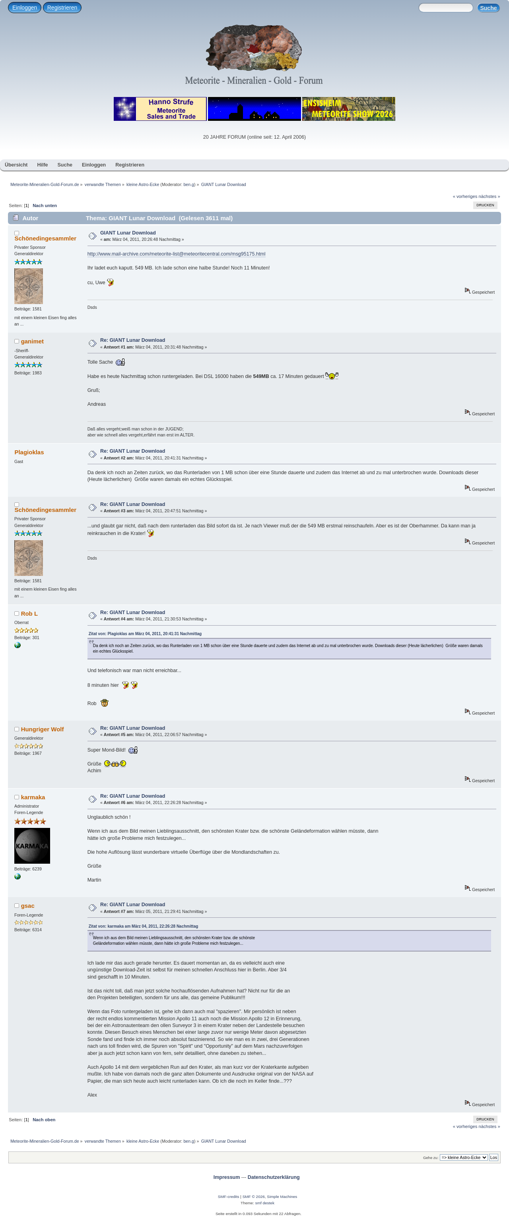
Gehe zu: (431, 1157)
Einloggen (24, 7)
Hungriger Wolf (42, 729)
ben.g (188, 184)
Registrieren (62, 7)
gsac (28, 905)
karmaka (33, 797)
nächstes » (489, 196)
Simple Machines (282, 1196)
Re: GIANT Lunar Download (132, 340)
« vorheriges (465, 196)
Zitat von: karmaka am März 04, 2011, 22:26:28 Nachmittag (143, 926)
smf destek (264, 1203)
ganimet (32, 341)
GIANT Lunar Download (128, 233)
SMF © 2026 (254, 1196)
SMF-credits (228, 1196)
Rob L (29, 613)
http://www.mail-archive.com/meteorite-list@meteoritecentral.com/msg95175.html (176, 254)
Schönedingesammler (45, 238)
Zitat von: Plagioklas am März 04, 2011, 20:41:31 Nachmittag (145, 634)
